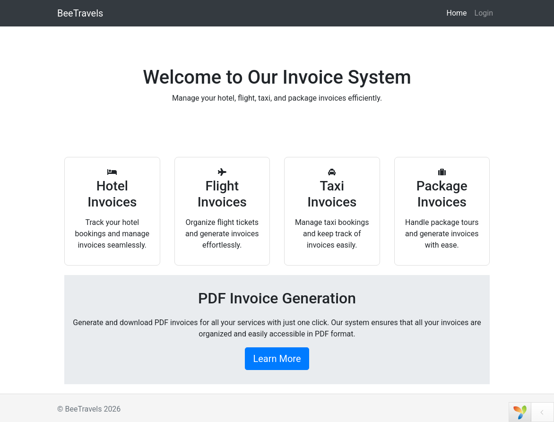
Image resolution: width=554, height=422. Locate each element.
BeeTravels (80, 13)
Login (484, 13)
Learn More (277, 358)
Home (456, 13)
